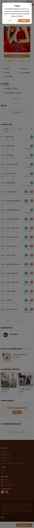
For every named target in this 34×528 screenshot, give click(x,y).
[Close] (30, 4)
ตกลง (24, 20)
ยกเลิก (10, 20)
